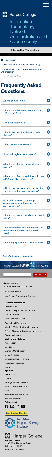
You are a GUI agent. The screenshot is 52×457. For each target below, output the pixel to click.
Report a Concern (13, 335)
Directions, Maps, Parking (17, 359)
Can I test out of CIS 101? (17, 122)
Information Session (12, 291)
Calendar (9, 378)
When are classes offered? (17, 144)
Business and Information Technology (22, 64)
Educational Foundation (16, 323)
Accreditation (11, 306)
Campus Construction (15, 351)
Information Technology (25, 50)
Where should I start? (14, 100)
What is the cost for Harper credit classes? (21, 134)
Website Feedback (13, 398)
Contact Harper (12, 355)
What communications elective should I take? (23, 217)
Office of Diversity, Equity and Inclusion (23, 331)
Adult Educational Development (17, 286)
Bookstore (9, 347)
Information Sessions (14, 363)
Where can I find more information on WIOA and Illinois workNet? (23, 178)
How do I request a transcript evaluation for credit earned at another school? (19, 203)
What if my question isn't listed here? (23, 242)
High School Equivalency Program (19, 296)
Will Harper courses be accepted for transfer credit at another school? (23, 190)
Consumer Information (15, 318)
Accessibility (10, 343)
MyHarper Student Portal (16, 394)
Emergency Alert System (16, 382)
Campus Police (12, 314)
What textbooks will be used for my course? (22, 165)
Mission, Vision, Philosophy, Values (21, 327)
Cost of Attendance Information (17, 256)
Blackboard (10, 374)
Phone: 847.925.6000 (15, 449)
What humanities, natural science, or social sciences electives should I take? (23, 230)
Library (8, 367)
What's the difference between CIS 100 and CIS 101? (22, 112)
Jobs (7, 390)
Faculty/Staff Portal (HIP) (16, 386)
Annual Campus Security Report (20, 310)
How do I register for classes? (19, 154)
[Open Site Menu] (43, 5)
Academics (11, 60)
